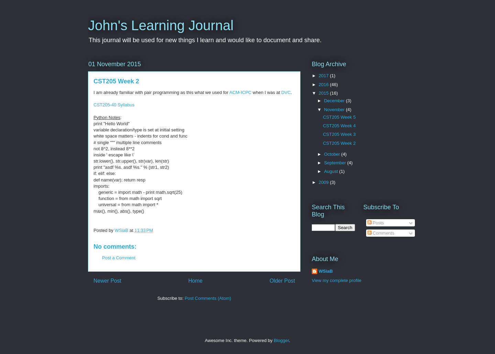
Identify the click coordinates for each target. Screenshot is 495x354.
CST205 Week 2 (339, 143)
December (335, 100)
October (332, 154)
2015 (324, 93)
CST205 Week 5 (339, 117)
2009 (324, 182)
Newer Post (107, 281)
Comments (380, 233)
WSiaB (326, 271)
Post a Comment (118, 257)
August (331, 171)
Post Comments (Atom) (208, 298)
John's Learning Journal (160, 25)
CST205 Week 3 (339, 134)
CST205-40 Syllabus (114, 104)
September (335, 162)
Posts (375, 222)
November (335, 109)
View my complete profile (336, 280)
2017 (324, 75)
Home (195, 281)
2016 (324, 84)
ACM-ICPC (240, 92)
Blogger (281, 340)
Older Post (282, 281)
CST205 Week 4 (339, 125)
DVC (285, 92)
